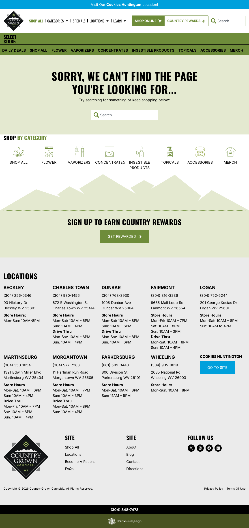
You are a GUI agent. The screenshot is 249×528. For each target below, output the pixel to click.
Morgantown (70, 357)
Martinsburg (20, 357)
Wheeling (163, 357)
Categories (58, 21)
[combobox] (226, 21)
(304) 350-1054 (17, 365)
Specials (79, 21)
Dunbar (111, 287)
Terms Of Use (236, 488)
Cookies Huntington (221, 356)
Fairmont (163, 287)
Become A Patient (80, 461)
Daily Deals (14, 50)
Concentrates (113, 50)
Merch (236, 50)
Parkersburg (118, 357)
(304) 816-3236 (164, 295)
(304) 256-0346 (17, 295)
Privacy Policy (213, 488)
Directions (134, 468)
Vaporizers (82, 50)
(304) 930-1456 (66, 295)
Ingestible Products (153, 50)
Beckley (14, 287)
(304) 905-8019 (164, 365)
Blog (130, 454)
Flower (59, 50)
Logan (207, 287)
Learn (120, 21)
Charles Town (71, 287)
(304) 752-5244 (214, 295)
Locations (99, 21)
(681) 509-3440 (115, 365)
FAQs (69, 468)
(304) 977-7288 (66, 365)
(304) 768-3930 (115, 295)
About (131, 447)
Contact (133, 461)
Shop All (36, 21)
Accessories (213, 50)
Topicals (187, 50)
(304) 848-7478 (124, 509)
